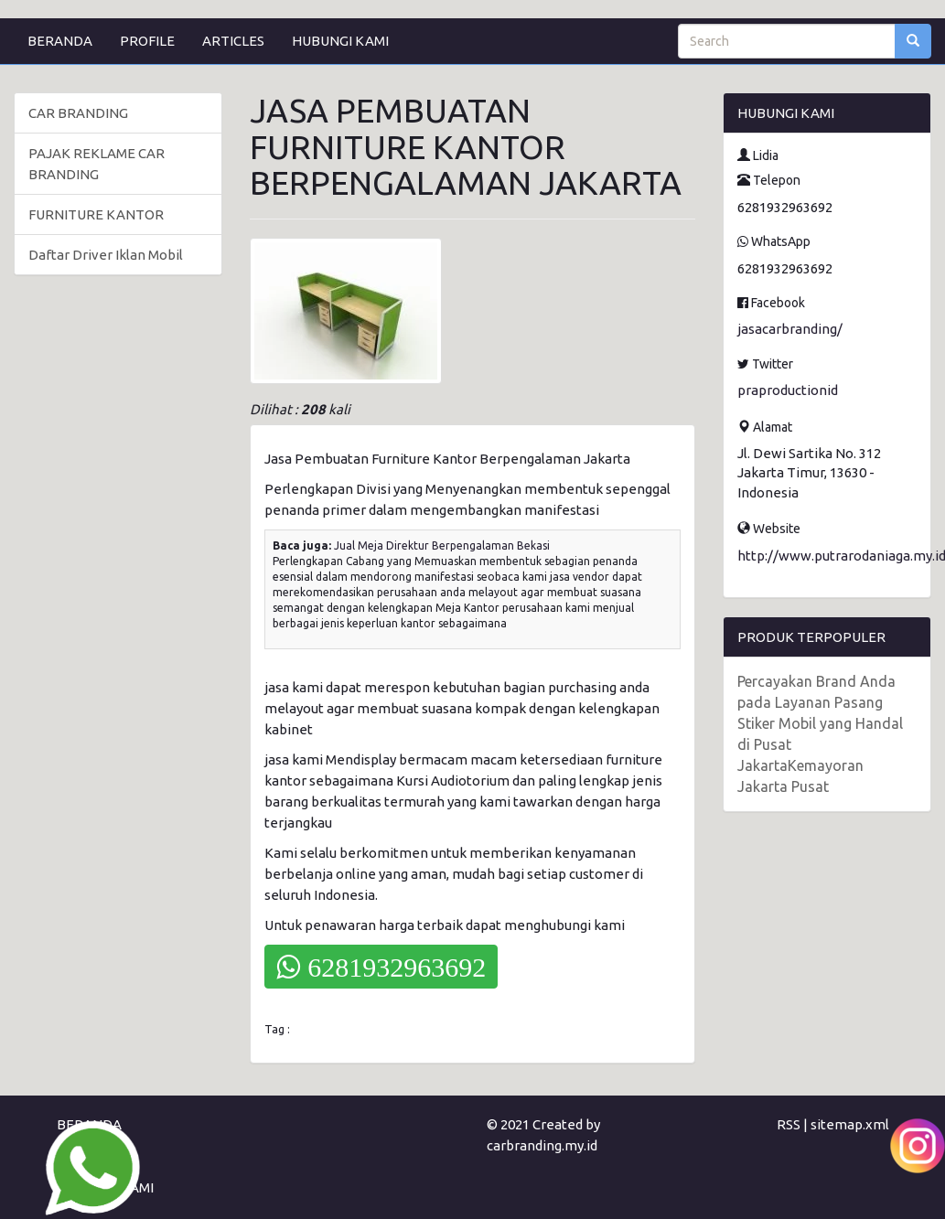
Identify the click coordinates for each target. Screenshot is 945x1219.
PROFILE (147, 40)
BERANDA (59, 40)
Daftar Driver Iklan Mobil (105, 254)
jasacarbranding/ (790, 329)
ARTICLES (233, 40)
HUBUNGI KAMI (340, 40)
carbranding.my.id (542, 1145)
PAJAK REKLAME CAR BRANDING (96, 163)
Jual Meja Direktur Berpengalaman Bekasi (442, 545)
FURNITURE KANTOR (96, 214)
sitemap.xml (850, 1124)
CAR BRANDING (78, 113)
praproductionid (787, 390)
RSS (788, 1124)
